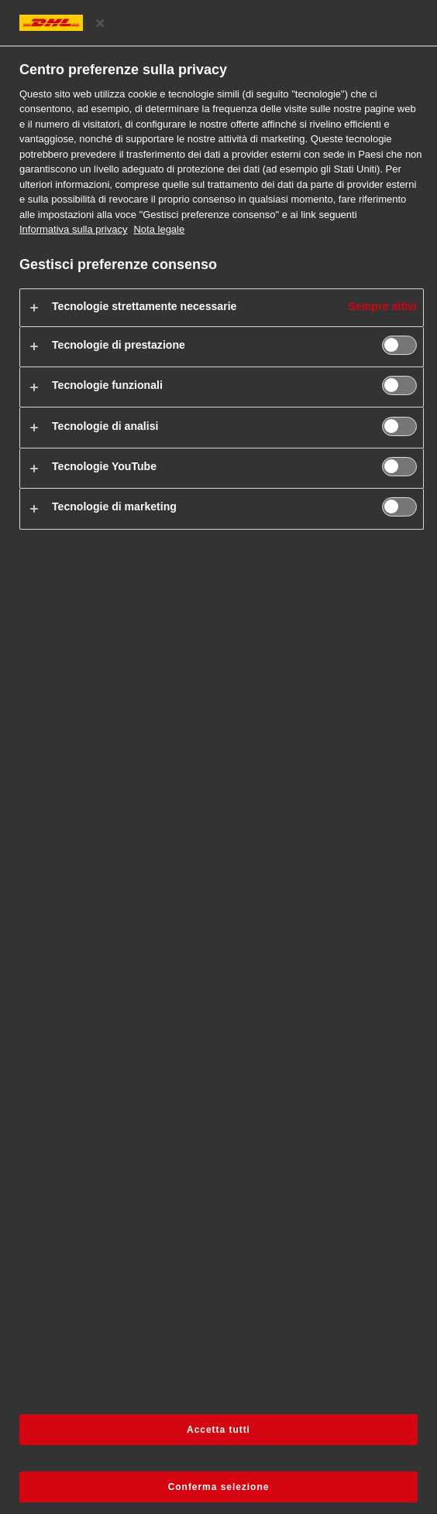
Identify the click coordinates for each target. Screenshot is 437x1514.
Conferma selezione (219, 1487)
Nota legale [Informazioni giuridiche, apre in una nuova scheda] (158, 229)
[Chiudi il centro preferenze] (100, 23)
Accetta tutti (218, 1429)
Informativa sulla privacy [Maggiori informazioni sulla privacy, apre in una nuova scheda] (73, 229)
